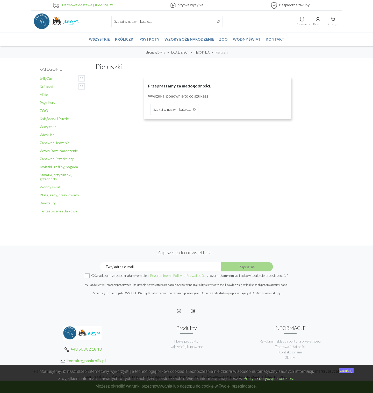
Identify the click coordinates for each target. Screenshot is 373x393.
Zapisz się (247, 267)
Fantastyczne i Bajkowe (58, 211)
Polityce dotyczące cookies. (268, 378)
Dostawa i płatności (290, 346)
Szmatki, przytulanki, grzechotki (56, 177)
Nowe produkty (186, 341)
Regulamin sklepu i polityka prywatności (290, 341)
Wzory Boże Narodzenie (189, 39)
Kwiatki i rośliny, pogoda (59, 167)
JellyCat (46, 78)
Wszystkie (99, 39)
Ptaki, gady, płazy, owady (59, 195)
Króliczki (124, 39)
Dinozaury (48, 203)
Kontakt (275, 39)
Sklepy (290, 357)
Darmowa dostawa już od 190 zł (87, 5)
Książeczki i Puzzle (54, 118)
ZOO (223, 39)
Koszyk (332, 21)
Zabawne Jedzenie (55, 142)
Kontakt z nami (290, 352)
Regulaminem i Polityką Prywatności (177, 275)
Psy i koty (149, 39)
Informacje (302, 21)
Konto (317, 21)
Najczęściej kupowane (186, 346)
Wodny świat (247, 39)
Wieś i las (47, 134)
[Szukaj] (167, 21)
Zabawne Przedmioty (57, 159)
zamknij (346, 370)
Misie (44, 94)
